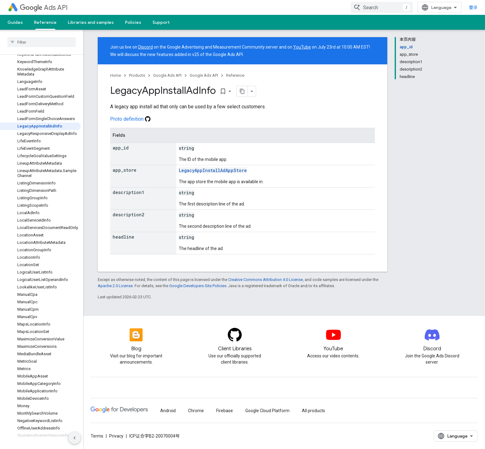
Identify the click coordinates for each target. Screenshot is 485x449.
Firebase (224, 410)
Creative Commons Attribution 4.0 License (265, 279)
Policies (133, 22)
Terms (97, 436)
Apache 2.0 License (115, 285)
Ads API (44, 7)
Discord (145, 47)
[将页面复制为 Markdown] (242, 91)
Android (168, 410)
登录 (473, 7)
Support (161, 22)
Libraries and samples (91, 22)
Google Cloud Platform (267, 410)
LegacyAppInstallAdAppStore (213, 170)
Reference (235, 75)
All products (313, 410)
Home (115, 75)
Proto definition (130, 119)
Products (137, 75)
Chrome (196, 410)
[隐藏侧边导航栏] (74, 438)
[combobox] (382, 7)
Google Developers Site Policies (197, 285)
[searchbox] (41, 42)
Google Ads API (167, 75)
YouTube (302, 47)
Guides (15, 22)
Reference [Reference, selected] (45, 22)
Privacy (116, 436)
